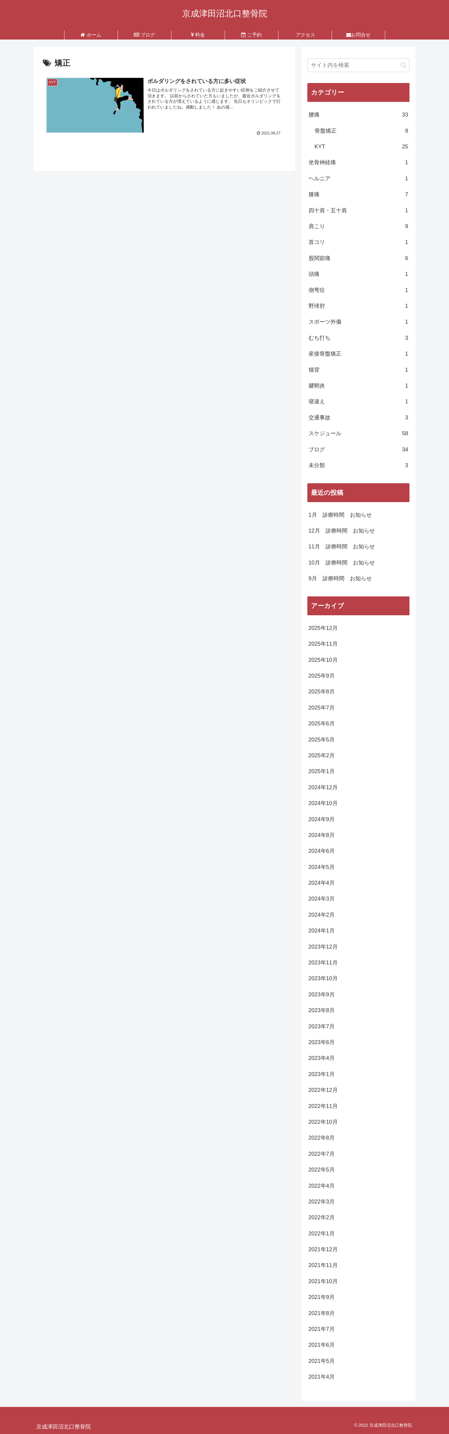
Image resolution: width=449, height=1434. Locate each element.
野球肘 (358, 306)
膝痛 (358, 194)
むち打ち (358, 338)
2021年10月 (323, 1281)
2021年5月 (322, 1361)
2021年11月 (323, 1265)
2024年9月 (322, 819)
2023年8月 (322, 1010)
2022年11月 (323, 1106)
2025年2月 (322, 755)
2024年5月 (322, 867)
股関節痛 (358, 258)
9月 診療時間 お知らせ (340, 578)
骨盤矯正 (361, 131)
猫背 (358, 370)
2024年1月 (322, 931)
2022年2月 (322, 1217)
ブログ (358, 449)
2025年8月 (322, 692)
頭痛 (358, 274)
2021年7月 (322, 1329)
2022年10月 (323, 1122)
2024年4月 (322, 883)
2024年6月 (322, 851)
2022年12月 (323, 1090)
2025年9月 (322, 676)
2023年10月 (323, 978)
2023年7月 (322, 1026)
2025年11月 (323, 644)
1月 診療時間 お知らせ (340, 515)
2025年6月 (322, 723)
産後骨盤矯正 (358, 354)
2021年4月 (322, 1377)
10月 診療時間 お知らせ (342, 563)
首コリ (358, 242)
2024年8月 (322, 835)
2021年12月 (323, 1249)
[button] (403, 65)
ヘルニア (358, 178)
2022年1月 (322, 1234)
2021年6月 (322, 1345)
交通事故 (358, 417)
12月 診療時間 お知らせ (342, 531)
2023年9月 (322, 994)
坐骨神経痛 (358, 162)
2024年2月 (322, 915)
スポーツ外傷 (358, 322)
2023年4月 (322, 1058)
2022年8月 (322, 1138)
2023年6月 (322, 1042)
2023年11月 (323, 963)
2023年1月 (322, 1074)
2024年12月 (323, 787)
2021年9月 (322, 1297)
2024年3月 (322, 899)
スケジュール (358, 433)
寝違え (358, 401)
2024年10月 (323, 803)
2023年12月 (323, 947)
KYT (361, 146)
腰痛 (358, 115)
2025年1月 (322, 771)
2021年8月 (322, 1313)
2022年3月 (322, 1202)
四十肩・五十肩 (358, 210)
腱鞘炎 (358, 386)
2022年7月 (322, 1154)
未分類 (358, 465)
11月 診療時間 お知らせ (342, 546)
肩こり (358, 226)
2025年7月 (322, 708)
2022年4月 (322, 1186)
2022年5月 (322, 1170)
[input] (358, 65)
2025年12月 (323, 628)
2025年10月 (323, 660)
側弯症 (358, 290)
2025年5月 (322, 740)
